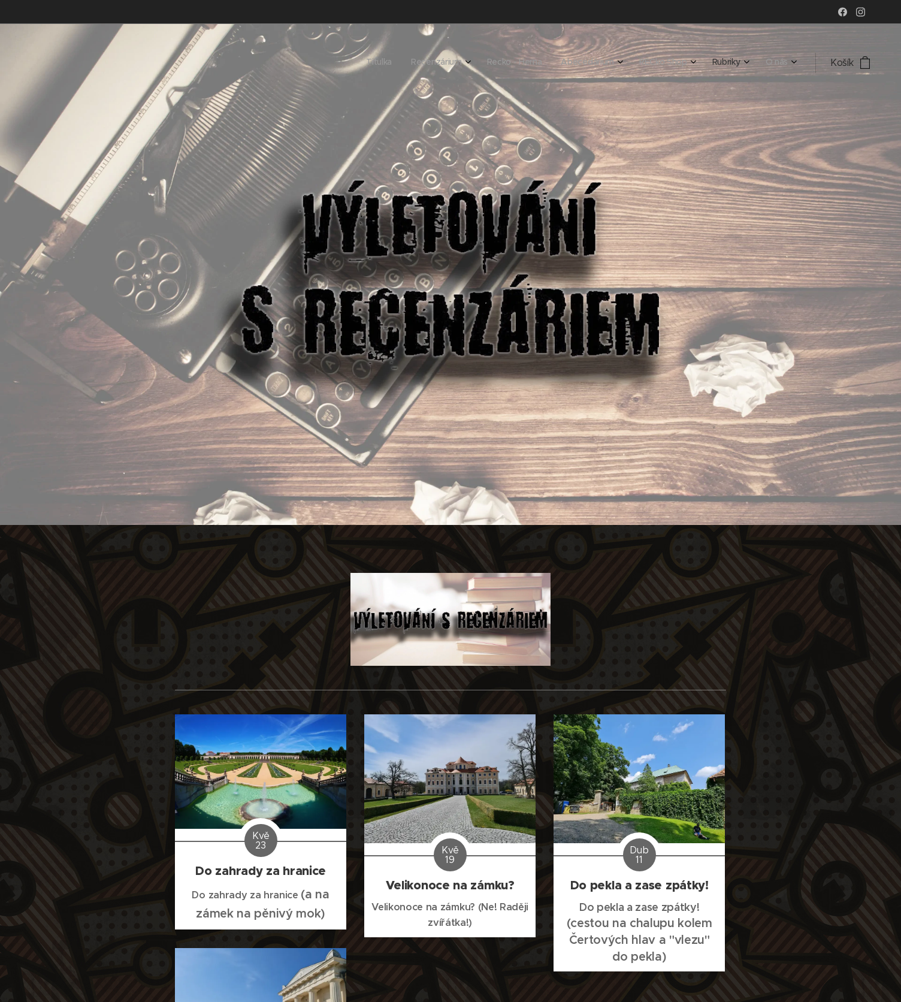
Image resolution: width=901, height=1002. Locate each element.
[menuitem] (652, 63)
